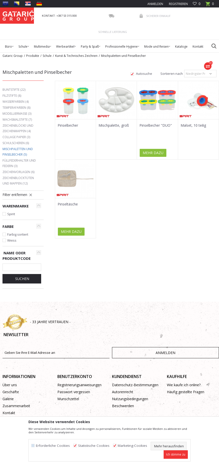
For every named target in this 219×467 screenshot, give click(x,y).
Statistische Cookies (94, 446)
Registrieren (178, 4)
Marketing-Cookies (132, 446)
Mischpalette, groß (114, 125)
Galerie (8, 398)
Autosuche (143, 73)
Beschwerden (123, 405)
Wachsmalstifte (17, 119)
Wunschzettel (68, 398)
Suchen (21, 278)
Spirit (11, 214)
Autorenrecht (122, 391)
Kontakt (8, 412)
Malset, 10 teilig (193, 125)
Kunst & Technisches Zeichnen (76, 56)
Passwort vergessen (73, 391)
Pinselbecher (68, 125)
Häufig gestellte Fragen (185, 391)
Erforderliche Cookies (53, 446)
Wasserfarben (15, 101)
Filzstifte (11, 95)
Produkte (32, 56)
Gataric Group (12, 56)
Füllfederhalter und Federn (19, 163)
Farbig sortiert (17, 234)
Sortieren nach (171, 73)
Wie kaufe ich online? (184, 384)
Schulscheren (15, 143)
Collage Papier (16, 137)
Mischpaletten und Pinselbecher (17, 152)
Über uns (9, 384)
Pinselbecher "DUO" (155, 125)
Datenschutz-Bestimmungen (135, 384)
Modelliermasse (16, 113)
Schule (47, 56)
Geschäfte (10, 391)
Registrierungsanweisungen (79, 384)
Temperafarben (16, 107)
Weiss (11, 240)
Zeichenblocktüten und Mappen (18, 181)
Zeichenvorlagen (18, 172)
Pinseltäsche (68, 204)
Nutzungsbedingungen (130, 398)
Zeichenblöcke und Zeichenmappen (17, 128)
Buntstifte (13, 90)
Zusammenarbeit (16, 405)
